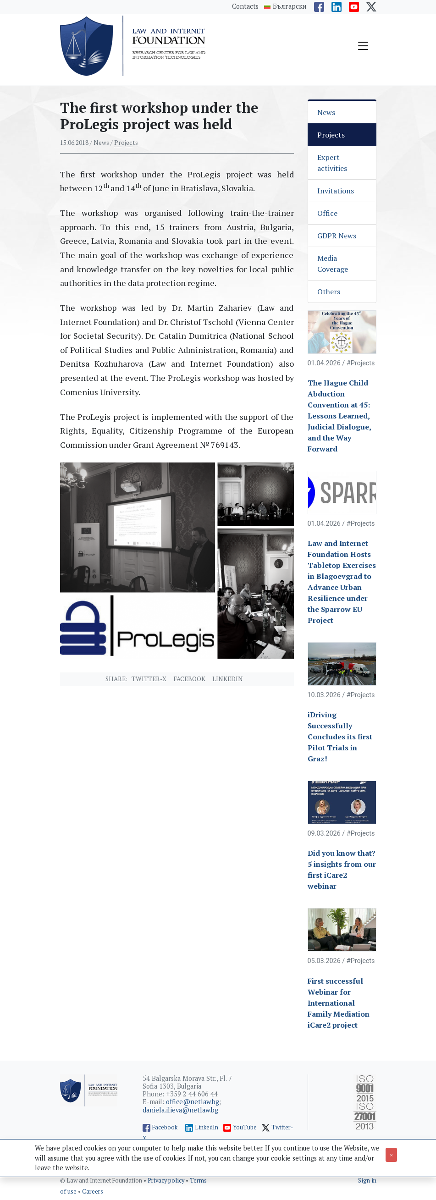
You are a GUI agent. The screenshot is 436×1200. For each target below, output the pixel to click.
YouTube (245, 1127)
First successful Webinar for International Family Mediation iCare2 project (339, 1003)
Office (327, 213)
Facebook (189, 679)
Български (290, 6)
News (326, 112)
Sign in (367, 1180)
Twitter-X (149, 679)
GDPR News (336, 236)
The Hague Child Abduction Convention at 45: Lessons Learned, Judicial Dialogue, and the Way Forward (339, 416)
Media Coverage (332, 263)
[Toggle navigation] (363, 45)
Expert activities (332, 162)
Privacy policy (167, 1180)
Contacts (245, 6)
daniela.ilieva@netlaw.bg (180, 1110)
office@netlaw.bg (192, 1101)
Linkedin (227, 679)
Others (328, 291)
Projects (126, 142)
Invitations (335, 191)
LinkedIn (206, 1127)
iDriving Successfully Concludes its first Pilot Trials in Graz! (340, 737)
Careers (92, 1191)
